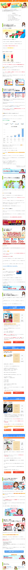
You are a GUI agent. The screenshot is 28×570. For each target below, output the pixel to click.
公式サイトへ (18, 341)
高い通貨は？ (12, 17)
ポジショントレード (14, 106)
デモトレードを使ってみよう (13, 20)
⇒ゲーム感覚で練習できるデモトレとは (14, 551)
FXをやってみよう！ (14, 19)
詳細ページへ (7, 341)
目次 (13, 13)
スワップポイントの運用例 (14, 15)
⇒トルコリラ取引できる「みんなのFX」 (10, 266)
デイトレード (11, 102)
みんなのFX (4, 118)
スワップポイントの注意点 (11, 16)
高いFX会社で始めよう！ (13, 18)
